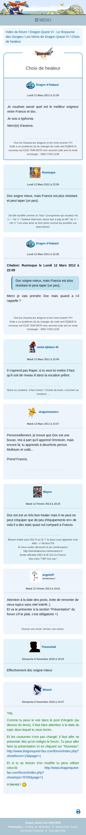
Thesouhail (49, 647)
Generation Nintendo (32, 830)
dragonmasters (49, 412)
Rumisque (48, 172)
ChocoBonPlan (57, 830)
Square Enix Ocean (66, 826)
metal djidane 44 (47, 347)
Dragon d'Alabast (47, 84)
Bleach (47, 689)
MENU (43, 20)
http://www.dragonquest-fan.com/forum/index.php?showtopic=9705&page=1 (43, 772)
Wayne (47, 492)
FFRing (29, 826)
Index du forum (16, 32)
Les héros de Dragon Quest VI (47, 37)
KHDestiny (44, 826)
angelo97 (48, 574)
